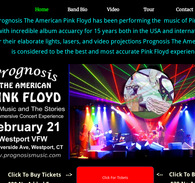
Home (41, 9)
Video (113, 9)
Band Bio (77, 9)
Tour (148, 9)
